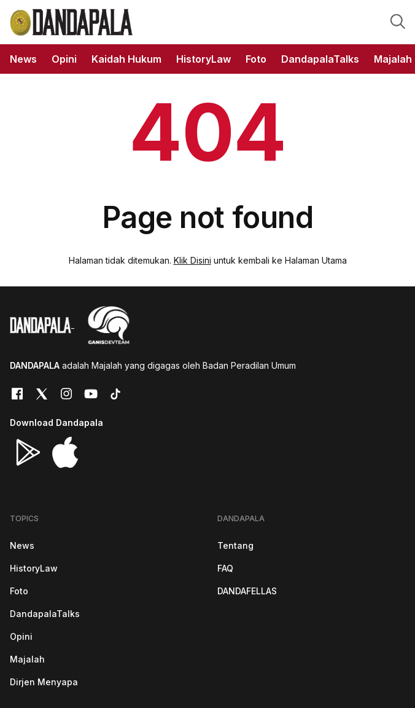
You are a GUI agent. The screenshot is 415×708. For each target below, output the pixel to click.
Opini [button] (64, 59)
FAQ (225, 568)
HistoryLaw (34, 568)
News (22, 545)
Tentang (235, 545)
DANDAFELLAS (247, 591)
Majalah (27, 659)
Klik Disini (192, 260)
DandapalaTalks (45, 613)
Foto (19, 591)
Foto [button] (256, 59)
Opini (21, 636)
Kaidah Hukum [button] (126, 59)
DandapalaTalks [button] (320, 59)
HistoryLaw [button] (203, 59)
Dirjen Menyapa (44, 682)
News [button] (23, 59)
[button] (397, 21)
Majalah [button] (393, 59)
